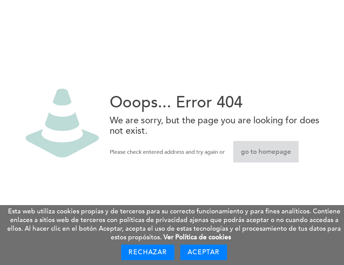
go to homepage (266, 151)
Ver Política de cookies (197, 237)
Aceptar (204, 252)
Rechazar (147, 252)
